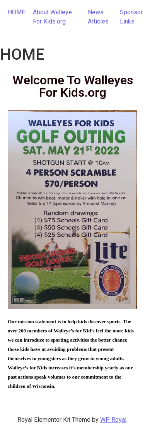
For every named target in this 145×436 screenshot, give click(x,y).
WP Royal (113, 419)
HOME (16, 12)
